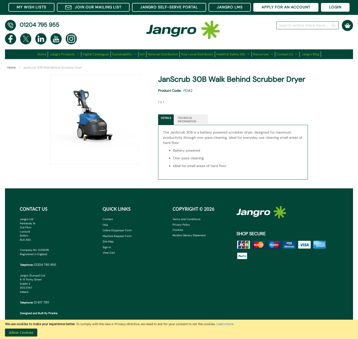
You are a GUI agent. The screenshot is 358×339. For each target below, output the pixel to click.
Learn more (225, 324)
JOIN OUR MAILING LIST (93, 7)
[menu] (179, 54)
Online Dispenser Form (117, 230)
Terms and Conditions (187, 219)
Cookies (178, 230)
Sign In (107, 247)
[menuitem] (42, 54)
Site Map (108, 241)
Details (166, 118)
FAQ (105, 225)
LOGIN (335, 7)
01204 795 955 (39, 25)
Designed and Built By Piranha (38, 313)
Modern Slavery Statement (189, 235)
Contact (108, 219)
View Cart (109, 252)
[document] (179, 329)
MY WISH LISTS (31, 7)
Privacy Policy (181, 224)
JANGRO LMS (230, 7)
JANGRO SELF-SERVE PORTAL (169, 7)
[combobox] (307, 25)
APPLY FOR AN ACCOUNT (286, 7)
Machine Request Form (117, 236)
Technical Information (187, 119)
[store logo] (183, 27)
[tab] (166, 119)
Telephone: (38, 265)
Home (11, 67)
